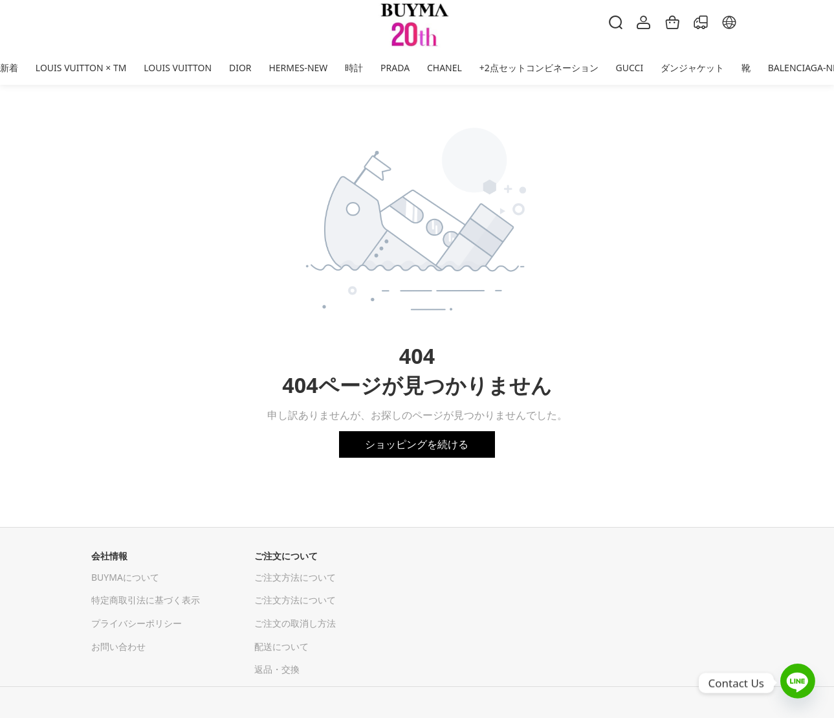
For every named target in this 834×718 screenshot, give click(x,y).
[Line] (797, 683)
